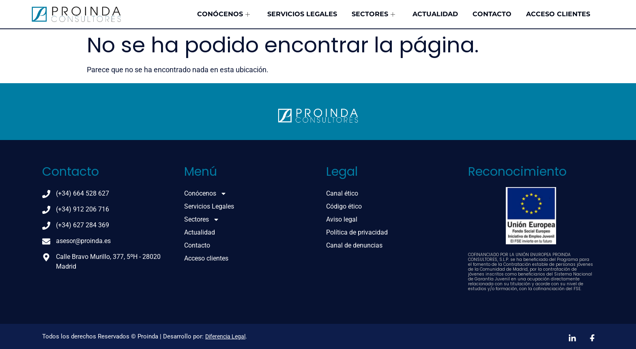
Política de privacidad (357, 232)
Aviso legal (341, 219)
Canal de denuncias (354, 245)
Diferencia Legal (225, 336)
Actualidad (458, 14)
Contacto (506, 14)
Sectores (405, 14)
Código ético (344, 206)
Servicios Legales (343, 14)
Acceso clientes (564, 14)
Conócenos (273, 14)
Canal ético (342, 193)
